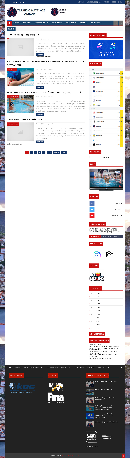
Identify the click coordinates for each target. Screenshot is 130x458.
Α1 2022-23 (95, 321)
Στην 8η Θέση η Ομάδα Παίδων (99, 230)
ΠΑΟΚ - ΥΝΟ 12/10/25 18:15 (106, 381)
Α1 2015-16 (95, 297)
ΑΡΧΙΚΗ (81, 2)
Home (10, 367)
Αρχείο (117, 236)
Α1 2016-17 (95, 300)
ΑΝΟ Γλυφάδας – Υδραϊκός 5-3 (23, 34)
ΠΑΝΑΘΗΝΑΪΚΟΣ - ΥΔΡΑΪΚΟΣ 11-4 (26, 119)
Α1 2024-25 (95, 328)
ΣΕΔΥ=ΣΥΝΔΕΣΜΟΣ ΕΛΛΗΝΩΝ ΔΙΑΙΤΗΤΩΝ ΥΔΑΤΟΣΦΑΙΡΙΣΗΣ (103, 349)
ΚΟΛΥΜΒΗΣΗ (57, 23)
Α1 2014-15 (95, 293)
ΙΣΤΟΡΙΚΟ (17, 23)
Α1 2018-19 (95, 307)
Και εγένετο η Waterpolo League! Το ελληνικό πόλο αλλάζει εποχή (104, 415)
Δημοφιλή (106, 236)
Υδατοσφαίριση (52, 367)
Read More (40, 54)
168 (49, 152)
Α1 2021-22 (95, 317)
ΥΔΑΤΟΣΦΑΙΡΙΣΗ (41, 23)
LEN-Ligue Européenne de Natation (100, 358)
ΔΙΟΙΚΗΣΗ (27, 23)
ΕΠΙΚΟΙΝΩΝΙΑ (117, 2)
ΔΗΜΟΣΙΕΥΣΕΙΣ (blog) (94, 2)
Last (63, 152)
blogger (96, 446)
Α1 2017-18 (95, 304)
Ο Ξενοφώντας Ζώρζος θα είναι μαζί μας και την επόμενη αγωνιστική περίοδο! (106, 407)
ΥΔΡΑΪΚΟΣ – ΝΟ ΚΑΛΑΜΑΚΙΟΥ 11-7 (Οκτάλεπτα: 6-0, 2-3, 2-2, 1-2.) (44, 92)
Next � (56, 152)
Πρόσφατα (95, 236)
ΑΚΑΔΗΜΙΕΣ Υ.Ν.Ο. (95, 345)
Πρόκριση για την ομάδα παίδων (100, 228)
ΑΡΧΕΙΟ (106, 2)
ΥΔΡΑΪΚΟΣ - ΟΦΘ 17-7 (103, 390)
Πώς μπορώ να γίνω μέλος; (34, 367)
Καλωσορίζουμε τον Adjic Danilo (106, 422)
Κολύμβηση (65, 367)
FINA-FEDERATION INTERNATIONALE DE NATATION (103, 355)
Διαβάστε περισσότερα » (44, 57)
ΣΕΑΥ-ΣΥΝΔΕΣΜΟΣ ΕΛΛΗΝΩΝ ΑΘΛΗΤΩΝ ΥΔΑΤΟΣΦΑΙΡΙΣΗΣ (103, 352)
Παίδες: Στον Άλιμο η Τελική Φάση (100, 232)
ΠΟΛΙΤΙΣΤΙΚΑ (71, 23)
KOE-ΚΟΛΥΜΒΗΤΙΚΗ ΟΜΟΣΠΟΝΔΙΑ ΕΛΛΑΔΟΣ (104, 346)
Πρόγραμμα (106, 157)
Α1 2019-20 (95, 311)
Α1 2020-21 (95, 314)
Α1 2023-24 (95, 324)
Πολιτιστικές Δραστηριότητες (84, 367)
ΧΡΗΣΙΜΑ (83, 23)
